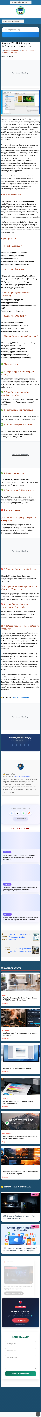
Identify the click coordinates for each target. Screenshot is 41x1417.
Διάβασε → (6, 1003)
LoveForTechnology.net (22, 776)
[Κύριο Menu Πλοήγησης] (13, 21)
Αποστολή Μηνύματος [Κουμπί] (20, 1373)
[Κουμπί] (20, 34)
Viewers (14, 53)
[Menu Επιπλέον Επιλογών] (20, 2)
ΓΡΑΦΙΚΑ (6, 53)
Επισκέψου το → (20, 1320)
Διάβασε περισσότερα (14, 1292)
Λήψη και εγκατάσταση (21, 697)
